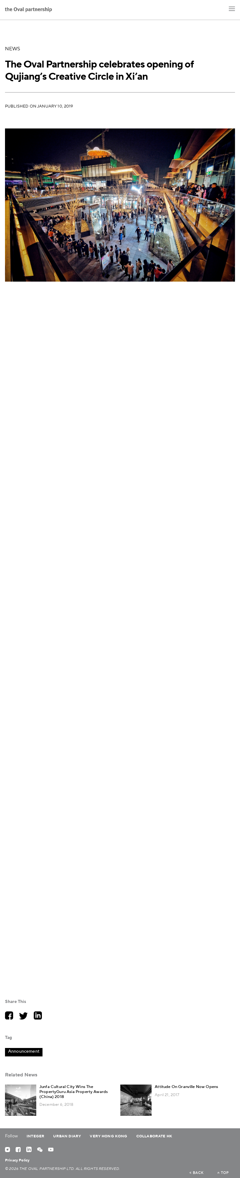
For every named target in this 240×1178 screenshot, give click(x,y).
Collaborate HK (154, 1136)
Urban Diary (67, 1136)
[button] (232, 9)
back (196, 1173)
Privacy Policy (17, 1160)
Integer (35, 1136)
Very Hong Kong (108, 1136)
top (223, 1173)
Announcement (23, 1051)
